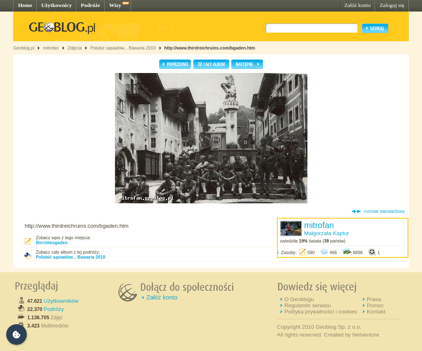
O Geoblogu (299, 299)
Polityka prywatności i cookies (320, 312)
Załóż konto (357, 5)
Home (25, 5)
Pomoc (375, 305)
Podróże (90, 5)
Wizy (115, 5)
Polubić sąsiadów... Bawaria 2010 (123, 47)
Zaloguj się (392, 5)
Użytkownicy (56, 5)
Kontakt (376, 312)
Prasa (374, 299)
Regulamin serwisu (307, 305)
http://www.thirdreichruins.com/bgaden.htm (209, 47)
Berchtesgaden (52, 242)
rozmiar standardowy (384, 211)
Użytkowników (61, 301)
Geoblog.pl (24, 47)
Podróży (54, 309)
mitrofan (51, 47)
